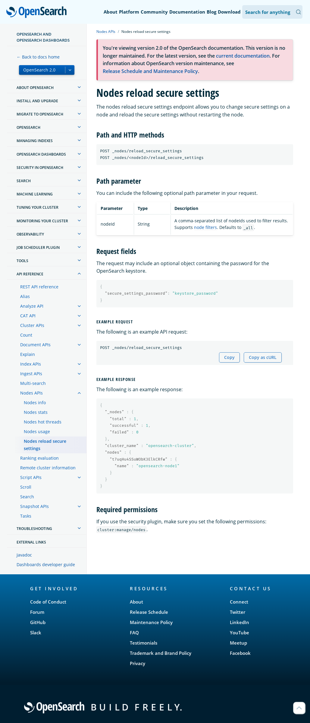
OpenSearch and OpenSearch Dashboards (43, 37)
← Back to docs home (38, 57)
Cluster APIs (32, 325)
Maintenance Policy (151, 622)
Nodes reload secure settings (45, 444)
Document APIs (35, 344)
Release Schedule (149, 612)
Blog (211, 12)
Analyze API (31, 306)
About (110, 12)
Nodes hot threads (42, 422)
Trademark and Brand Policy (160, 653)
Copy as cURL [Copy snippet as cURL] (263, 357)
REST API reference (39, 287)
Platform (129, 12)
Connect (239, 602)
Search (27, 496)
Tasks (25, 516)
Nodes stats (36, 412)
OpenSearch (38, 12)
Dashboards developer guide (46, 564)
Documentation (187, 12)
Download (229, 12)
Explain (27, 354)
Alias (25, 296)
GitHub (37, 622)
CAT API (28, 316)
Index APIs (30, 364)
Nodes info (35, 402)
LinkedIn (239, 622)
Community (154, 12)
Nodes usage (37, 431)
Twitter (237, 612)
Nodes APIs (31, 393)
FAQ (134, 632)
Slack (35, 632)
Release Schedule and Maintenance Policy (150, 71)
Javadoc (24, 555)
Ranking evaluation (39, 458)
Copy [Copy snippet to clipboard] (229, 357)
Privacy (137, 663)
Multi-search (33, 383)
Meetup (238, 643)
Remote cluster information (48, 468)
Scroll (25, 487)
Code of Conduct (48, 602)
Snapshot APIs (34, 506)
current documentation (243, 55)
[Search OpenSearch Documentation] (272, 12)
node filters (205, 227)
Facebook (240, 653)
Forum (37, 612)
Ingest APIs (31, 373)
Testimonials (143, 643)
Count (26, 335)
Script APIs (31, 477)
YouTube (239, 632)
